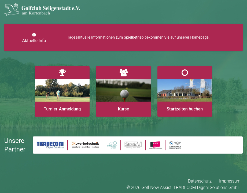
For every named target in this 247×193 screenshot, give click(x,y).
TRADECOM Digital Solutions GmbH (207, 187)
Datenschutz (200, 181)
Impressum (230, 181)
